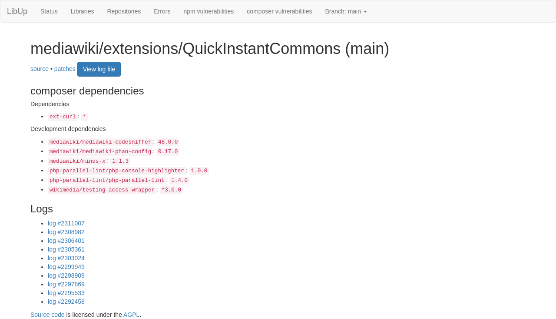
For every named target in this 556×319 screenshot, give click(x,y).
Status (49, 11)
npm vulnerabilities (208, 11)
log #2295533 (66, 292)
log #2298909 (66, 275)
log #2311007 (66, 223)
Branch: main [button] (346, 11)
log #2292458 (66, 301)
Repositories (124, 11)
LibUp (17, 11)
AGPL (131, 314)
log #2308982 (66, 231)
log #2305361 (66, 249)
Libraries (82, 11)
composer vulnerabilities (279, 11)
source (39, 68)
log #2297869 (66, 284)
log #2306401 (66, 240)
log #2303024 (66, 258)
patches (65, 68)
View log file (99, 69)
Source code (47, 314)
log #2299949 (66, 266)
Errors (162, 11)
